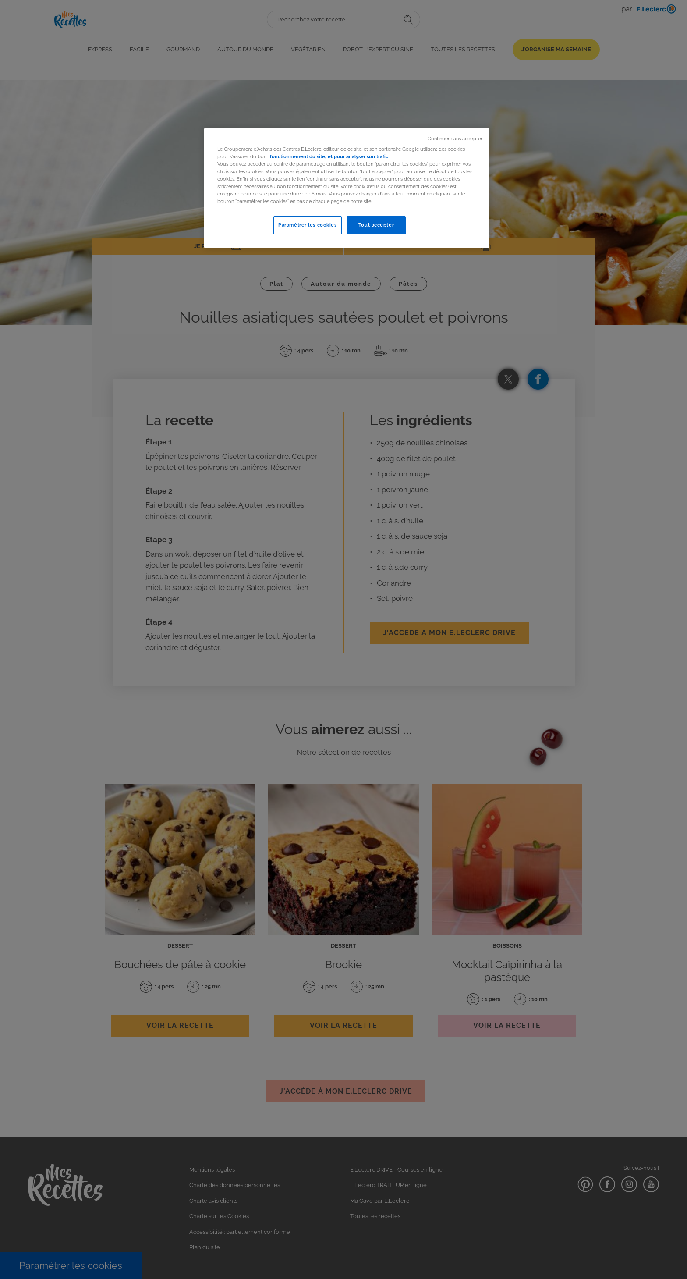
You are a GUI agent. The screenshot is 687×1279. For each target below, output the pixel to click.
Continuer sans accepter (455, 138)
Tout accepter (376, 225)
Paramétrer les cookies (307, 225)
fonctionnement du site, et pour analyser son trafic (329, 156)
